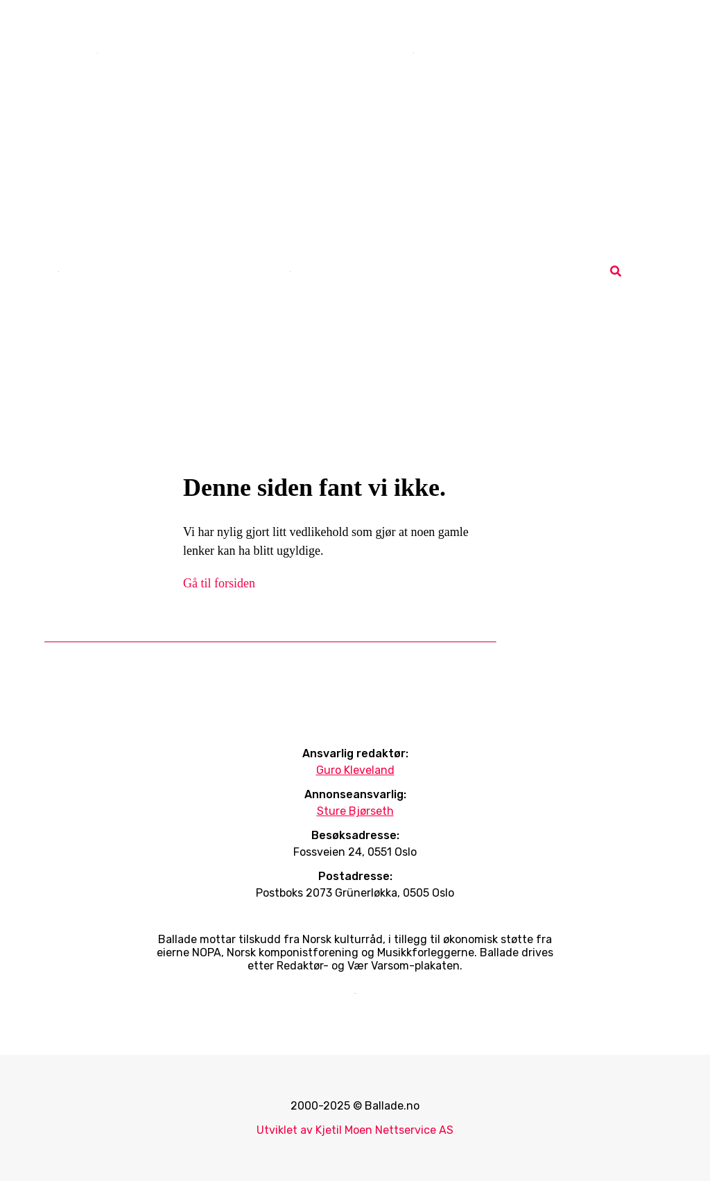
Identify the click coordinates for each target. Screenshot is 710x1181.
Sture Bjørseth (355, 811)
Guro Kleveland (355, 770)
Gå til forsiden (219, 583)
